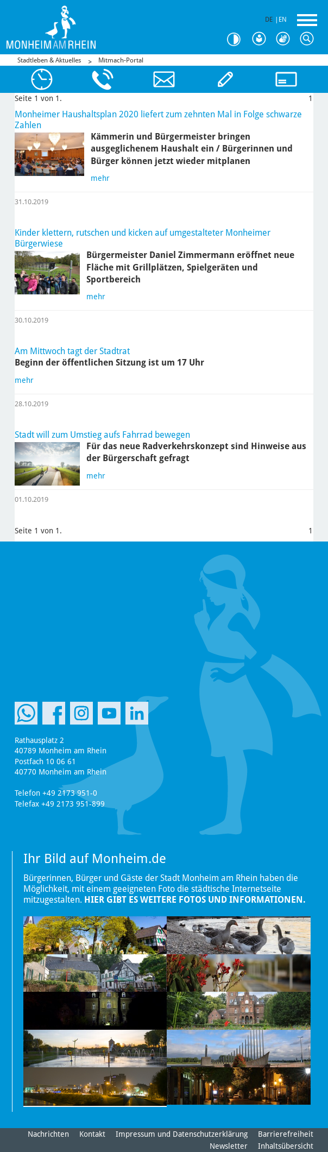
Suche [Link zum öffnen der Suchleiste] (309, 39)
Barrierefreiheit (285, 1134)
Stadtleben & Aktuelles (49, 60)
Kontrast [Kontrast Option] (238, 39)
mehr (100, 178)
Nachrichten (48, 1134)
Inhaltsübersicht (285, 1146)
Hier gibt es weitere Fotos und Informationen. (195, 900)
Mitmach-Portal (120, 60)
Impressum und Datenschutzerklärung (182, 1134)
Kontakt (92, 1134)
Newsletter (229, 1146)
